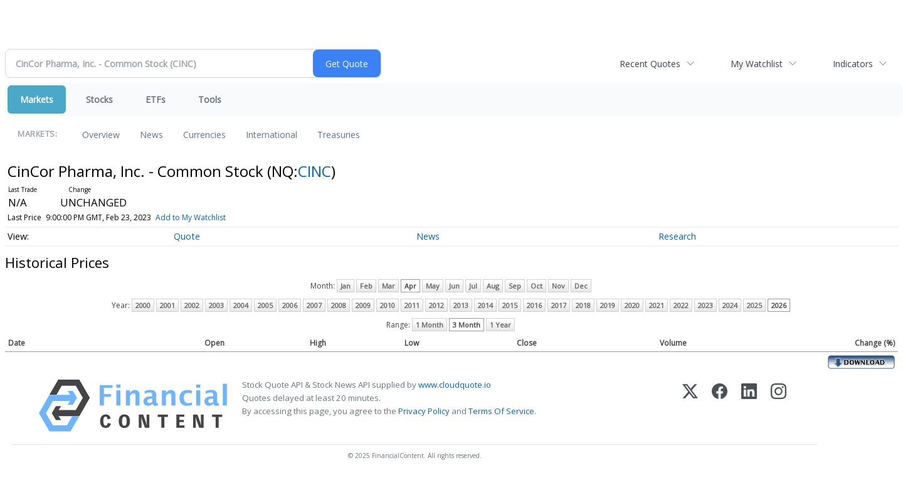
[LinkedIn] (749, 405)
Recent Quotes (650, 64)
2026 (778, 305)
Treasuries (338, 135)
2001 (167, 305)
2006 (289, 305)
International (271, 135)
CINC (314, 171)
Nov (558, 286)
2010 (387, 305)
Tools (209, 99)
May (433, 286)
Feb (366, 286)
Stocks (99, 99)
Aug (493, 286)
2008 (338, 305)
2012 (436, 305)
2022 (681, 305)
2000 (142, 305)
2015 (509, 305)
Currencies (204, 135)
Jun (454, 286)
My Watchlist (757, 64)
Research (677, 236)
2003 (216, 305)
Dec (581, 286)
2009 (363, 305)
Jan (346, 286)
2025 (754, 305)
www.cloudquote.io (454, 384)
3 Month (466, 324)
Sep (515, 286)
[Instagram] (778, 405)
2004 (240, 305)
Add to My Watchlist (191, 217)
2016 (534, 305)
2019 (607, 305)
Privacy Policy (424, 411)
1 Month (429, 324)
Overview (101, 135)
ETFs (155, 99)
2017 (558, 305)
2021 (656, 305)
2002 (191, 305)
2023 (705, 305)
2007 (314, 305)
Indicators (853, 64)
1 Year (500, 324)
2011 (412, 305)
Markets (36, 99)
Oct (536, 286)
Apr (410, 286)
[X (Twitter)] (690, 405)
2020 (632, 305)
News (151, 135)
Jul (473, 286)
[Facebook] (719, 405)
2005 (265, 305)
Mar (388, 286)
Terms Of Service (501, 411)
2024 (729, 305)
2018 (583, 305)
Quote (187, 236)
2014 (485, 305)
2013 (460, 305)
